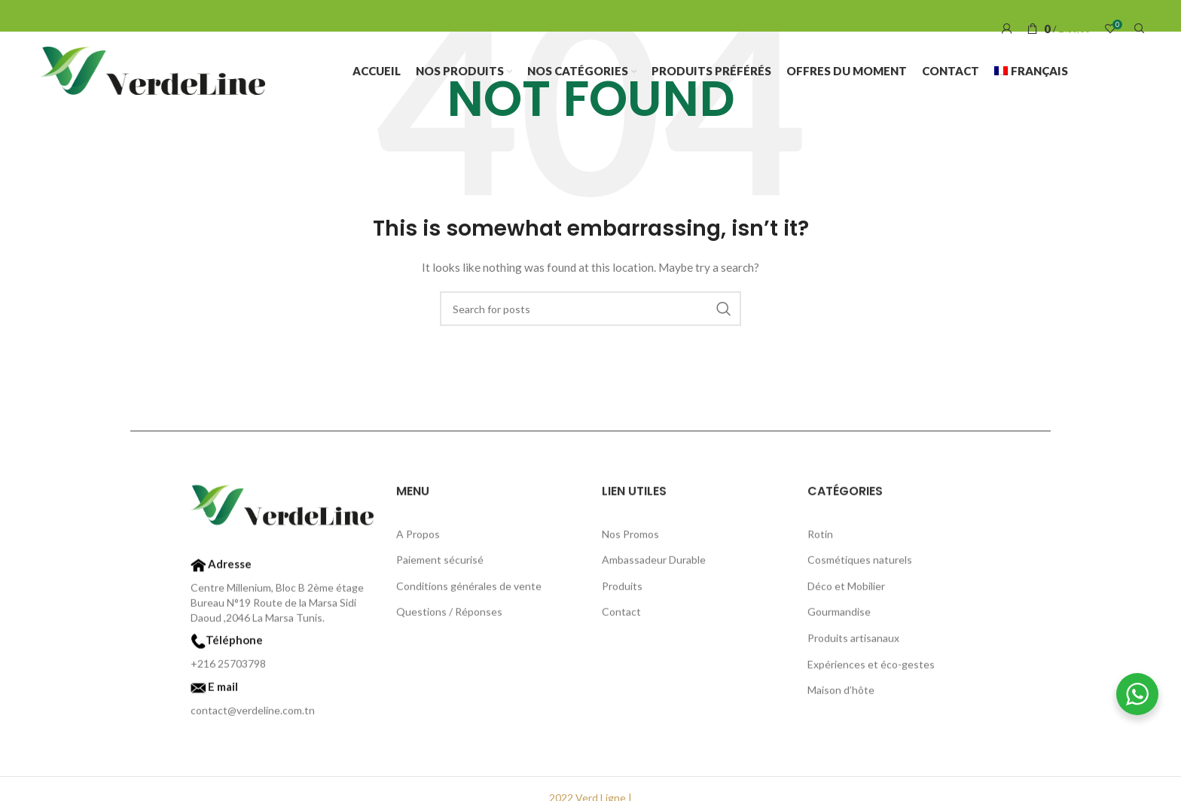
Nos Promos (630, 537)
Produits (622, 589)
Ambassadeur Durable (654, 564)
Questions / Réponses (449, 616)
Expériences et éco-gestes (871, 668)
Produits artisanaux (853, 641)
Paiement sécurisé (440, 564)
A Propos (418, 537)
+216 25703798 (228, 668)
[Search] (1137, 29)
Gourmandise (839, 616)
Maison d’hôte (840, 694)
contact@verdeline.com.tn (253, 714)
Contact (621, 616)
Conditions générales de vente (469, 589)
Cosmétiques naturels (859, 564)
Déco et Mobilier (846, 589)
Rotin (820, 537)
